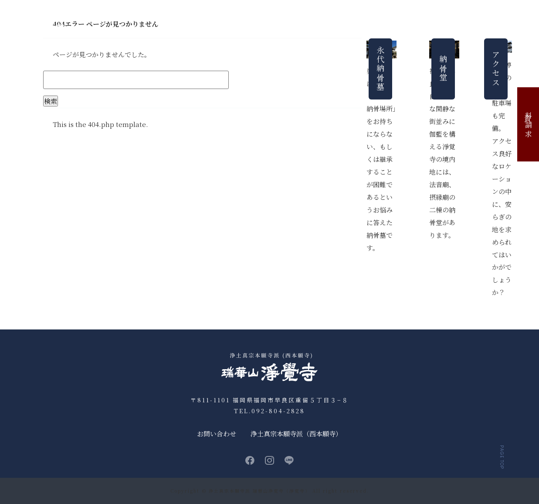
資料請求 (528, 124)
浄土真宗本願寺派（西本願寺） (296, 433)
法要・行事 (333, 29)
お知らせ (170, 29)
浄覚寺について (215, 29)
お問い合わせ (513, 29)
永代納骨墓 (292, 29)
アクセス (472, 29)
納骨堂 (256, 29)
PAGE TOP (501, 457)
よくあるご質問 (427, 29)
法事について (378, 29)
